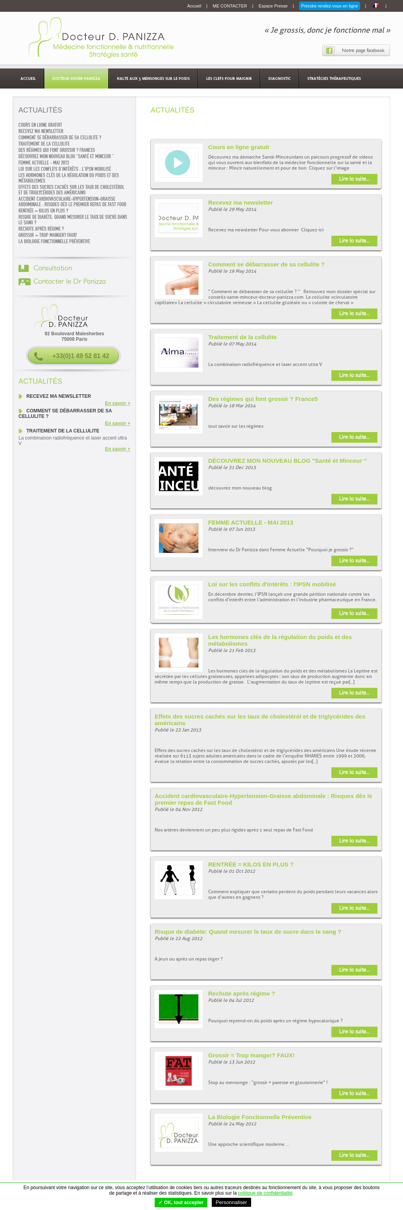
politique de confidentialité (265, 1193)
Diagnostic (279, 78)
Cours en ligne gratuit (40, 125)
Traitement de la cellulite (44, 144)
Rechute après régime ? (41, 229)
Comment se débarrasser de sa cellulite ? (59, 137)
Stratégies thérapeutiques (334, 78)
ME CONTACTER (230, 6)
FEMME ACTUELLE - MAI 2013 (43, 163)
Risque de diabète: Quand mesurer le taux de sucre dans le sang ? (72, 219)
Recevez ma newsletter (40, 131)
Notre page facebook (363, 50)
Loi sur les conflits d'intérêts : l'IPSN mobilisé (64, 169)
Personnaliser (231, 1202)
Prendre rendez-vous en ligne (329, 6)
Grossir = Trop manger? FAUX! (47, 235)
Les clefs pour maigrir (229, 78)
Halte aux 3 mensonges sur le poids (153, 78)
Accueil (195, 6)
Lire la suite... (354, 179)
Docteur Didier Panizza (76, 78)
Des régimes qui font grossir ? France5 (56, 150)
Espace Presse (274, 6)
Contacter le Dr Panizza (69, 281)
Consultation (52, 268)
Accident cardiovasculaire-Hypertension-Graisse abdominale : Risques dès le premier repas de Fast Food (72, 201)
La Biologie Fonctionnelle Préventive (54, 241)
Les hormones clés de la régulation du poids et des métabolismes (68, 178)
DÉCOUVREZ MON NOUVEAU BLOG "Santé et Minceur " (66, 156)
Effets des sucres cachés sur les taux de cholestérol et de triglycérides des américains (71, 190)
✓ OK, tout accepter (181, 1202)
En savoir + (117, 403)
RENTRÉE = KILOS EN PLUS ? (43, 211)
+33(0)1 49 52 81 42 (80, 356)
